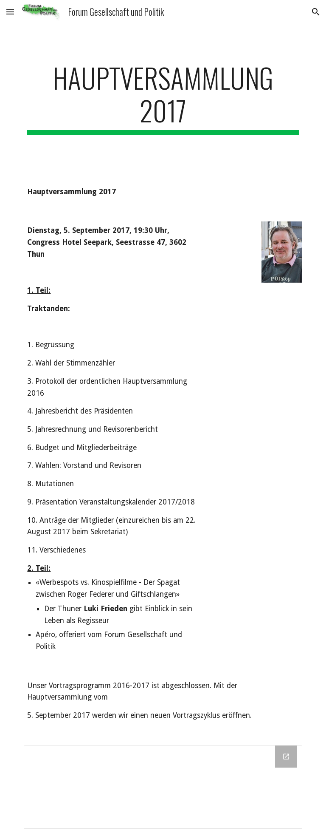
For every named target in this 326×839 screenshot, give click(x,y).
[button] (10, 11)
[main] (163, 98)
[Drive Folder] (163, 787)
